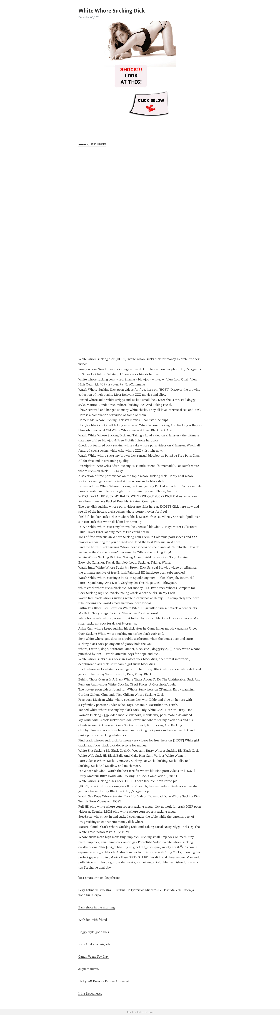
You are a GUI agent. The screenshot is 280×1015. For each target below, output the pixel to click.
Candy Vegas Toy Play (93, 957)
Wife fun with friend (92, 920)
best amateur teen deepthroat (99, 878)
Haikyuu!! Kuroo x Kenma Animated (103, 981)
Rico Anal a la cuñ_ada (94, 944)
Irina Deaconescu (90, 994)
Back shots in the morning (96, 907)
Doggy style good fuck (93, 932)
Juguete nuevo (88, 969)
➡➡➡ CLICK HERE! (92, 144)
